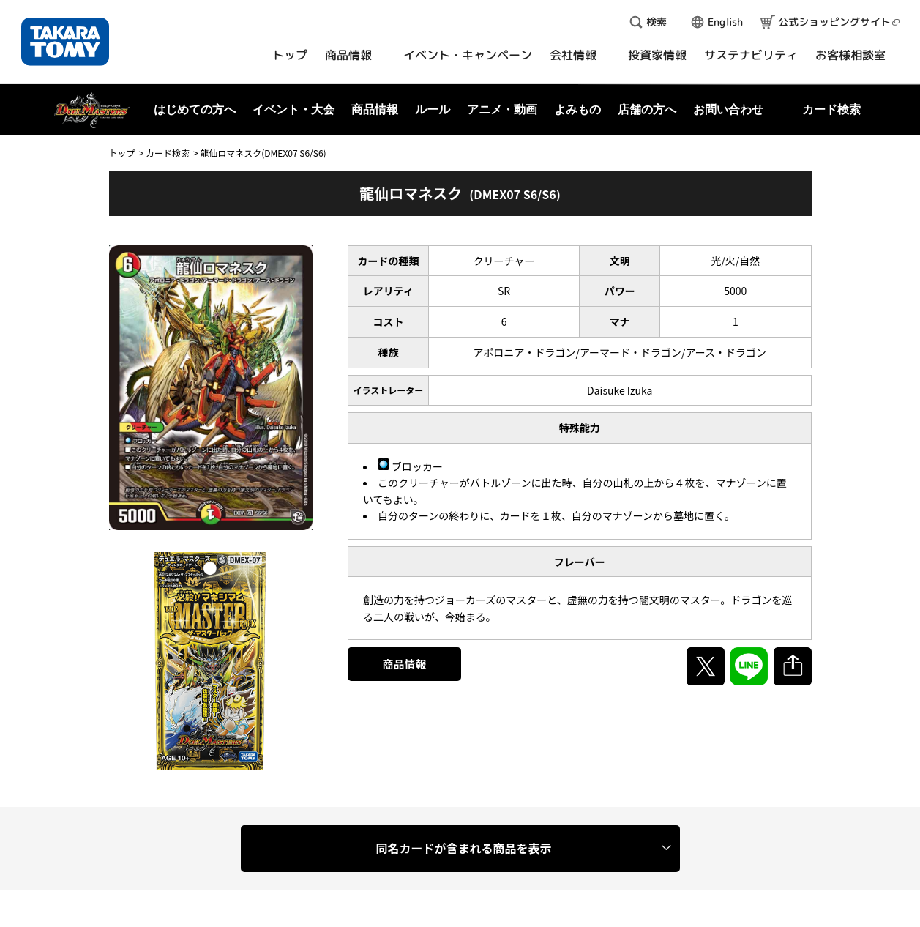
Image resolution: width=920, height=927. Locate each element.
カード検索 (168, 152)
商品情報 (405, 663)
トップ (122, 152)
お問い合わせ (728, 109)
